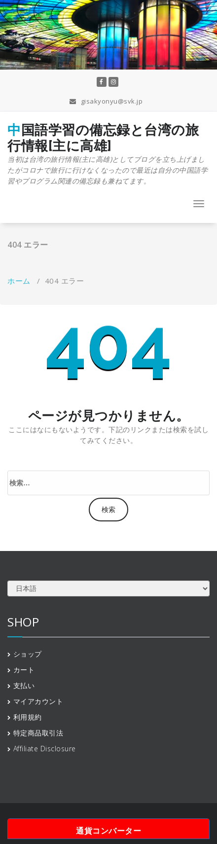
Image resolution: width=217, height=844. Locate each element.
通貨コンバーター (108, 830)
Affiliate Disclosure (44, 748)
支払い (24, 685)
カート (24, 669)
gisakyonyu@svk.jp (106, 101)
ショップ (27, 654)
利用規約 (27, 717)
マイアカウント (38, 701)
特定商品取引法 (38, 732)
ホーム (19, 281)
